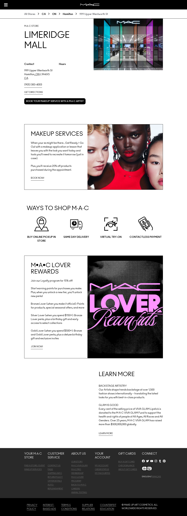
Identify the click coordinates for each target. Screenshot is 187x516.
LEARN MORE (106, 433)
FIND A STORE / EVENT (34, 465)
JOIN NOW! (37, 346)
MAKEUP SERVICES (33, 469)
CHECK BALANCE (126, 465)
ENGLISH (146, 477)
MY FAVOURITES (102, 473)
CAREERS (75, 489)
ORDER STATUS (102, 469)
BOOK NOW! (37, 178)
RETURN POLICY (55, 477)
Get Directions (33, 92)
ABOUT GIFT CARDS (127, 469)
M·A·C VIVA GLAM (79, 465)
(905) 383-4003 (33, 84)
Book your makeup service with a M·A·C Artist (55, 101)
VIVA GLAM (142, 409)
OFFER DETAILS (55, 481)
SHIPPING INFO (55, 473)
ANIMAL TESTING (79, 492)
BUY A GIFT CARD (126, 462)
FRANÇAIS (156, 477)
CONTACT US (54, 465)
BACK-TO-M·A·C (78, 485)
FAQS (50, 469)
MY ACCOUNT (102, 465)
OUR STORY (77, 462)
